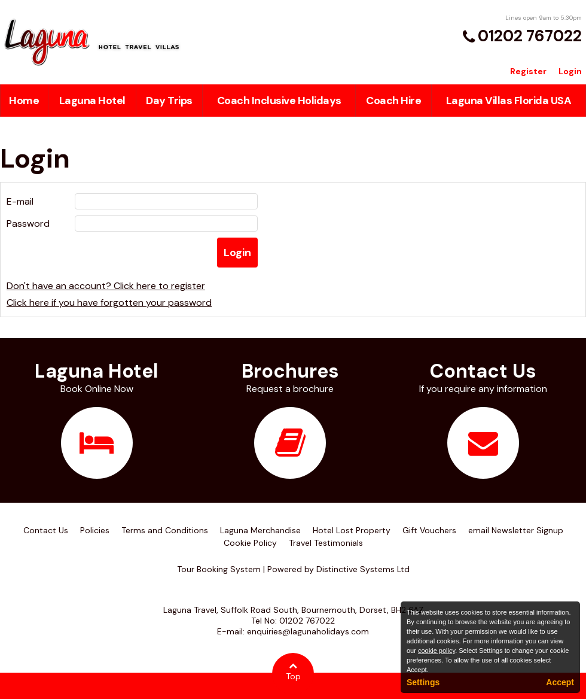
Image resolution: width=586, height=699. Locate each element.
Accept (560, 682)
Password (28, 223)
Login (570, 71)
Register (528, 71)
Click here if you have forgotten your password (109, 302)
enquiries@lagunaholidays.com (308, 631)
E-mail (20, 201)
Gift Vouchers (429, 530)
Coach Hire (393, 100)
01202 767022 (530, 36)
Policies (94, 530)
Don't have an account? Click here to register (106, 285)
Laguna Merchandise (260, 530)
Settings (423, 682)
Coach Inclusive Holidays (279, 100)
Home (24, 100)
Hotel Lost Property (351, 530)
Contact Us (45, 530)
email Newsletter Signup (515, 530)
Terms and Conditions (164, 530)
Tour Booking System (219, 569)
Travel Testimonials (326, 542)
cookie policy (436, 650)
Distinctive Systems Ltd (363, 569)
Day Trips (169, 100)
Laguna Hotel (92, 100)
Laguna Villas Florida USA (509, 100)
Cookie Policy (250, 542)
